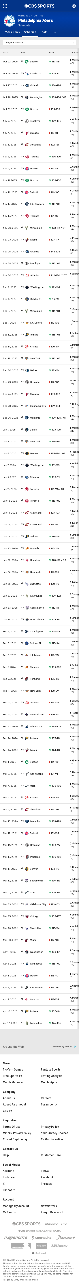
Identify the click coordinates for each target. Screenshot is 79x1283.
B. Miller (74, 582)
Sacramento (37, 607)
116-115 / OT (56, 489)
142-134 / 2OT (58, 275)
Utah (32, 785)
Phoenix (34, 548)
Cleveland (35, 144)
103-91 (54, 477)
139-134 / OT (57, 97)
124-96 (54, 868)
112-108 (54, 322)
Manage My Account (16, 1206)
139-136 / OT (57, 417)
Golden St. (36, 299)
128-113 (54, 631)
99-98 (54, 299)
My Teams (9, 1212)
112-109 (54, 572)
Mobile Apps (49, 1082)
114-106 (54, 382)
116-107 (55, 358)
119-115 (54, 655)
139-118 (54, 880)
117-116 (54, 61)
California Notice (52, 1139)
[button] (54, 32)
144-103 (54, 251)
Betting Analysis (51, 1076)
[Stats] (44, 32)
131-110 (54, 465)
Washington (36, 97)
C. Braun (74, 867)
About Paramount (14, 1104)
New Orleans (37, 619)
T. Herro (74, 938)
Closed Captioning (15, 1139)
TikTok (45, 1171)
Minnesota (36, 726)
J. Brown (74, 107)
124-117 (54, 750)
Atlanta (34, 275)
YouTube (8, 1171)
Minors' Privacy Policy (17, 1133)
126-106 (55, 1023)
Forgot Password (52, 1212)
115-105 (55, 334)
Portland (35, 678)
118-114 (54, 928)
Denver (34, 453)
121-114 (54, 370)
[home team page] (27, 62)
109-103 (55, 667)
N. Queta (74, 760)
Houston (35, 560)
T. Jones (74, 392)
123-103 (54, 904)
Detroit (34, 168)
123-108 (55, 429)
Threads (46, 1184)
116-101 (54, 311)
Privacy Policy (50, 1127)
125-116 (54, 797)
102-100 (55, 180)
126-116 (54, 892)
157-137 (55, 916)
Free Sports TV (12, 1076)
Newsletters (49, 1206)
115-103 (54, 263)
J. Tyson (74, 522)
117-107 (54, 702)
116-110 (54, 548)
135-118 (54, 678)
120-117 (54, 346)
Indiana (34, 334)
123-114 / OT (57, 227)
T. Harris (74, 974)
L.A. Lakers (36, 322)
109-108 (54, 109)
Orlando (34, 85)
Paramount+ (49, 1104)
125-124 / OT (57, 453)
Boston (34, 61)
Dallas (33, 370)
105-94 (55, 1011)
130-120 (55, 156)
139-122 (55, 595)
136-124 (55, 85)
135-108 (55, 726)
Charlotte (35, 73)
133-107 (54, 512)
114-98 (54, 761)
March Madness (13, 1082)
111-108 (54, 168)
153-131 (54, 951)
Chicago (34, 132)
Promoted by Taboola (64, 1047)
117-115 (54, 524)
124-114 (54, 619)
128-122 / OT (57, 560)
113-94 (54, 643)
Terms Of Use (11, 1127)
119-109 (54, 940)
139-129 (55, 821)
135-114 (54, 738)
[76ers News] (12, 32)
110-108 (54, 204)
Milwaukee (36, 227)
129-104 (54, 406)
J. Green (74, 190)
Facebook (47, 1177)
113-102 (54, 999)
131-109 (54, 833)
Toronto (34, 156)
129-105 (55, 121)
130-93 (54, 583)
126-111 (54, 714)
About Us (9, 1098)
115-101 (54, 809)
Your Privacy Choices (54, 1133)
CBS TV (7, 1111)
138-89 (54, 690)
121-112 (53, 216)
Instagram (9, 1177)
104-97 (55, 845)
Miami (33, 239)
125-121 (54, 73)
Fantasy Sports (51, 1069)
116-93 (54, 975)
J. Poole (74, 712)
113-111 (53, 132)
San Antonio (37, 773)
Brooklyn (35, 121)
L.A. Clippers (37, 204)
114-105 (54, 192)
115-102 (54, 500)
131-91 (53, 773)
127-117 (54, 239)
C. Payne (74, 819)
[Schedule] (30, 32)
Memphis (35, 417)
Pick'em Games (13, 1069)
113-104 (54, 536)
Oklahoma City (38, 406)
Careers (46, 1098)
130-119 (54, 441)
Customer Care (51, 1155)
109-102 (54, 394)
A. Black (74, 250)
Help (6, 1155)
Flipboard (9, 1190)
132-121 (54, 144)
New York (35, 358)
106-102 (55, 785)
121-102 (54, 287)
